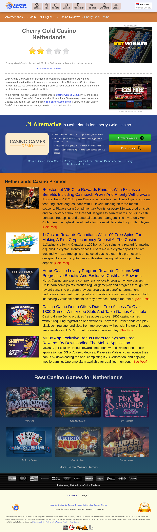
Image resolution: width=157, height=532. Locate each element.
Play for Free (130, 147)
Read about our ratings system (49, 68)
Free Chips (91, 8)
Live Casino (104, 8)
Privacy (71, 505)
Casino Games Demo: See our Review (50, 163)
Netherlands (15, 17)
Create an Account (130, 138)
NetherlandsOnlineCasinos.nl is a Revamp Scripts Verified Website (55, 522)
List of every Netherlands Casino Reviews (78, 485)
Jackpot (116, 8)
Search (97, 505)
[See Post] (49, 227)
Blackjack (66, 8)
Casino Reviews (69, 17)
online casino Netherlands (57, 102)
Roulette (55, 8)
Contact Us (62, 505)
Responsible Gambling (84, 505)
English (47, 17)
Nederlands (73, 495)
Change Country (143, 8)
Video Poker (78, 8)
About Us (53, 505)
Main (33, 17)
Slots (46, 8)
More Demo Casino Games (78, 467)
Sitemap (104, 505)
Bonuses (37, 8)
